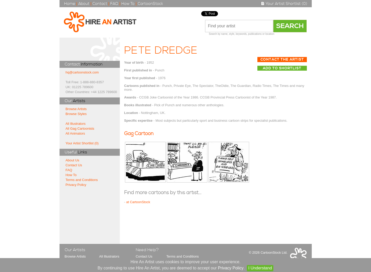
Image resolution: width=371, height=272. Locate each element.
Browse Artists (76, 109)
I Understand (260, 268)
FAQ (114, 3)
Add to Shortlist (282, 68)
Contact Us (73, 165)
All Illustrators (75, 124)
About (83, 3)
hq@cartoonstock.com (82, 72)
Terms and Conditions (81, 180)
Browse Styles (76, 114)
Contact (99, 3)
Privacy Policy (75, 185)
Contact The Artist (282, 59)
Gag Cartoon (139, 133)
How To (127, 3)
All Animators (75, 133)
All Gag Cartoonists (79, 128)
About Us (72, 160)
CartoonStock (150, 3)
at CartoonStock (138, 202)
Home (69, 3)
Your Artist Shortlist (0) (284, 3)
